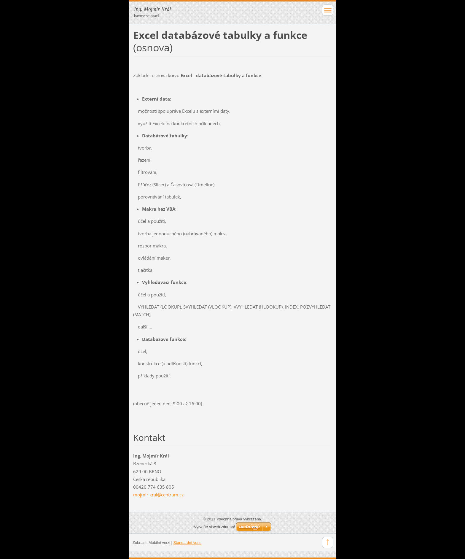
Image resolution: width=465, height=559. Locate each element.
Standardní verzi (187, 542)
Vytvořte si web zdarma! (214, 527)
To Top (327, 542)
